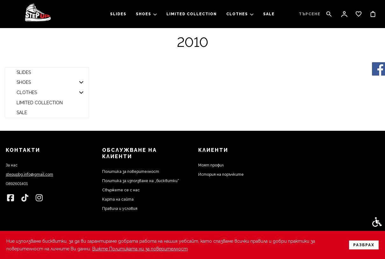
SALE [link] (269, 14)
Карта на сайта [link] (118, 199)
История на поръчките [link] (221, 174)
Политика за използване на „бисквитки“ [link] (140, 181)
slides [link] (118, 14)
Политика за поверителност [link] (130, 171)
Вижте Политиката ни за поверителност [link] (140, 248)
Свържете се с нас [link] (121, 190)
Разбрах (363, 245)
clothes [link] (240, 14)
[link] (38, 14)
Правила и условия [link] (119, 208)
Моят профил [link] (211, 165)
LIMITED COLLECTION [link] (191, 14)
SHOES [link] (146, 14)
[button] (81, 83)
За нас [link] (12, 165)
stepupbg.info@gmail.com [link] (29, 174)
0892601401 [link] (17, 183)
